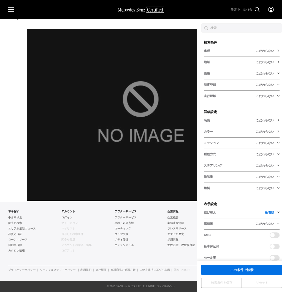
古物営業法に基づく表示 (155, 270)
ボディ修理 (121, 239)
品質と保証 (15, 234)
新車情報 (226, 250)
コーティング (123, 228)
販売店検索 (15, 223)
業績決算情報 (175, 223)
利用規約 (85, 270)
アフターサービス (126, 217)
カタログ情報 (16, 250)
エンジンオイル (124, 245)
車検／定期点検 (124, 223)
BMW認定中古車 (231, 223)
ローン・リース (18, 239)
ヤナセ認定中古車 (232, 217)
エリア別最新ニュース (22, 228)
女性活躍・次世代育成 (181, 245)
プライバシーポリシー (22, 270)
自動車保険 (15, 245)
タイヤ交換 (121, 234)
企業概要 (172, 217)
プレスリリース (177, 228)
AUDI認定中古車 (230, 234)
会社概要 (101, 270)
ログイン (66, 217)
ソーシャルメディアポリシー (58, 270)
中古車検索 (15, 217)
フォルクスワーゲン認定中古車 (240, 228)
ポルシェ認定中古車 (233, 239)
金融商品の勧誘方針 (123, 270)
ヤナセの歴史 (175, 234)
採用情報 (172, 239)
